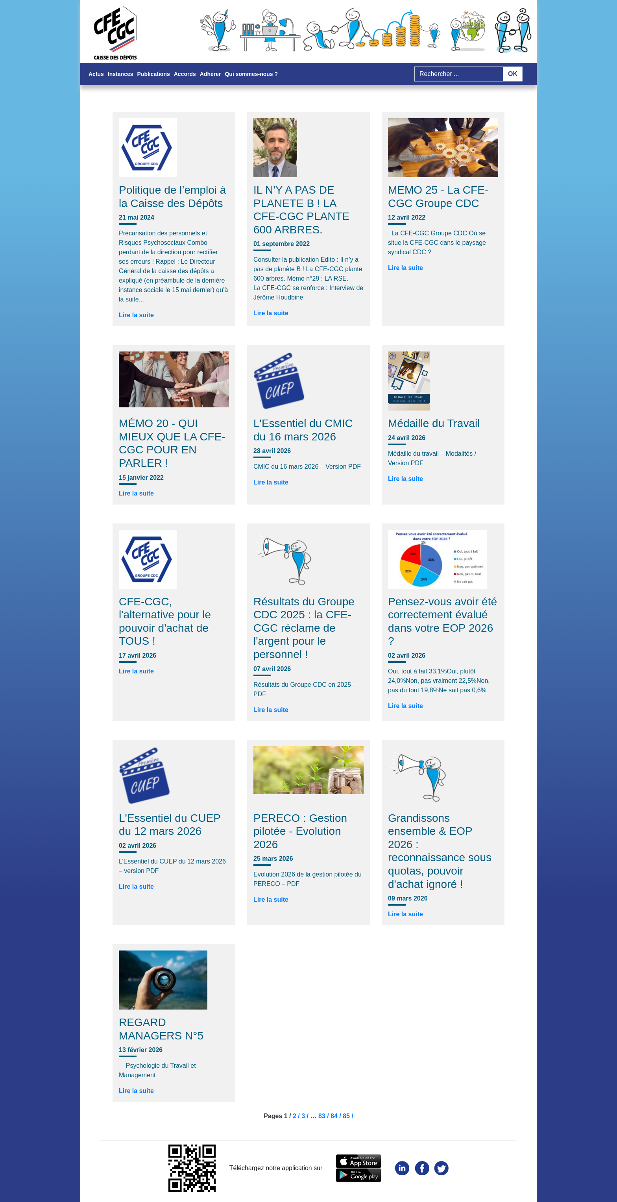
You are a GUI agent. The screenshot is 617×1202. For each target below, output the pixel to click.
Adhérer (210, 74)
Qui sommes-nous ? (251, 74)
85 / (348, 1116)
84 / (337, 1116)
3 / (305, 1116)
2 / (297, 1116)
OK (512, 73)
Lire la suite (136, 315)
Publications (153, 74)
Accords (185, 74)
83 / (324, 1116)
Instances (120, 74)
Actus (96, 74)
